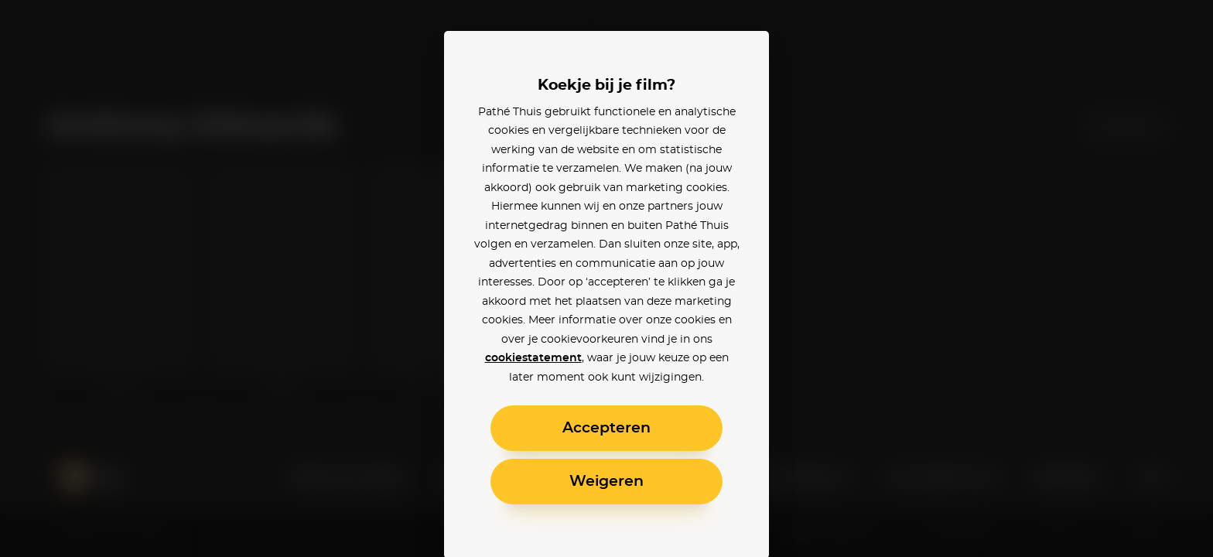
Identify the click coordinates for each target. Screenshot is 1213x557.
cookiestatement (533, 358)
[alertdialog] (606, 278)
